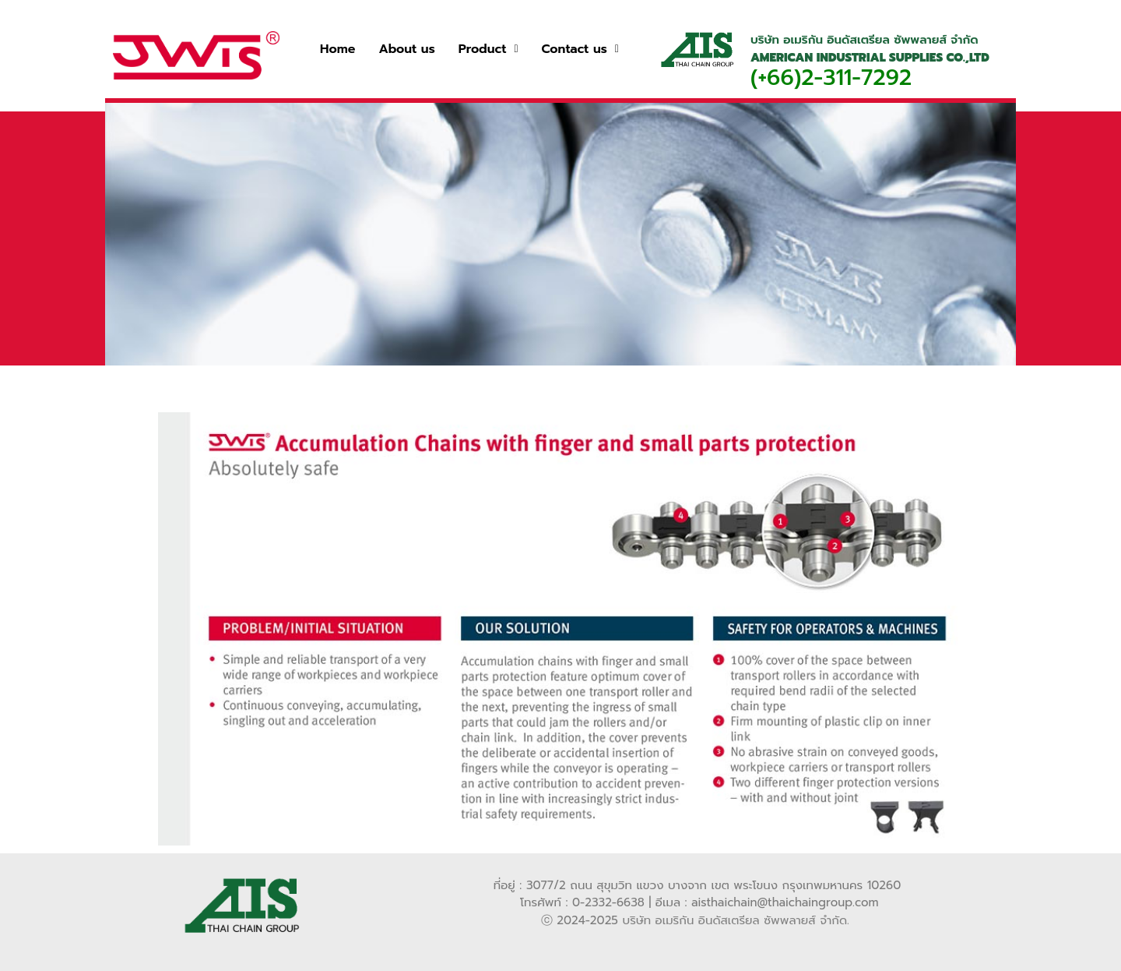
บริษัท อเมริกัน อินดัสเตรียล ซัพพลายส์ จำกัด (734, 920)
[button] (488, 49)
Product (488, 49)
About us (406, 49)
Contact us (580, 49)
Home (337, 49)
